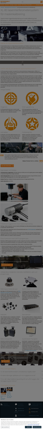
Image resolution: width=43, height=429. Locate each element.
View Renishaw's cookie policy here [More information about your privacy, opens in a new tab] (33, 426)
